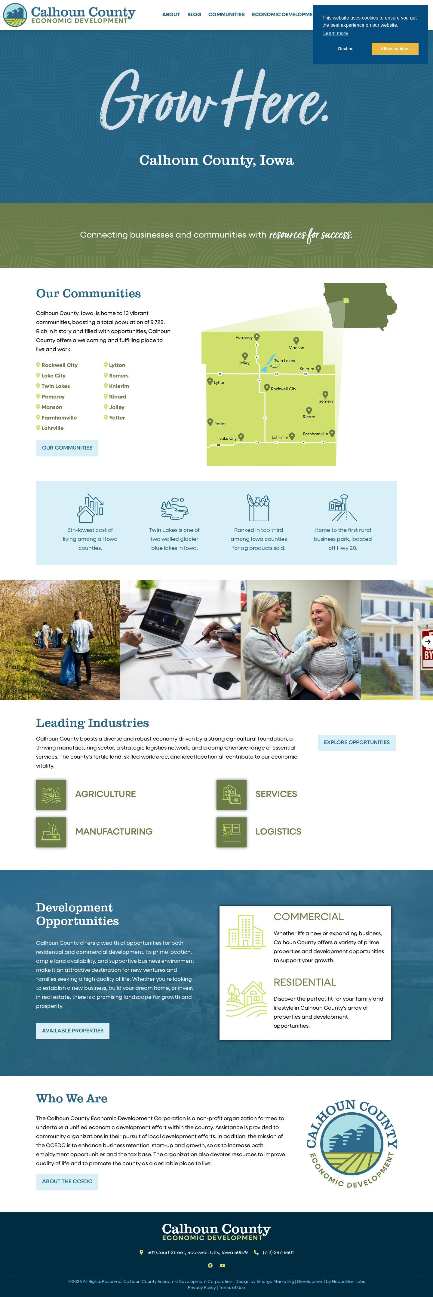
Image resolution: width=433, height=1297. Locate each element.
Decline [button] (346, 48)
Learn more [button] (335, 33)
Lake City (53, 376)
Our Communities (67, 448)
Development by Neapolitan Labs (331, 1282)
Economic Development (285, 14)
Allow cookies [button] (395, 48)
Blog (194, 14)
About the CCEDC (67, 1182)
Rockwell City (59, 365)
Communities (226, 14)
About (171, 14)
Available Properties (72, 1031)
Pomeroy (53, 397)
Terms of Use (232, 1288)
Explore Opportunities (357, 743)
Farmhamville (59, 418)
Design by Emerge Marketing (264, 1282)
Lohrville (52, 429)
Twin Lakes (55, 386)
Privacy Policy (202, 1288)
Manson (51, 408)
